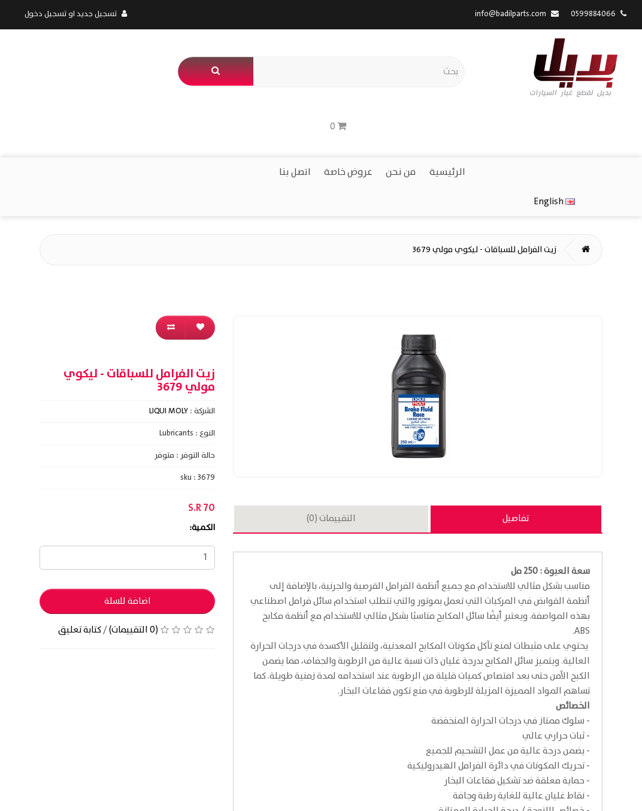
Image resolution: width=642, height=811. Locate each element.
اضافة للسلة (127, 521)
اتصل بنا (295, 120)
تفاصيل (515, 438)
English (45, 120)
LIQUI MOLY (168, 331)
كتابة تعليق (79, 550)
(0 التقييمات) (133, 550)
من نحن (401, 120)
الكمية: (202, 447)
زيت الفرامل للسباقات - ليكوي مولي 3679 (484, 169)
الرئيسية (447, 120)
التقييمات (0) (331, 438)
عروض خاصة (348, 120)
